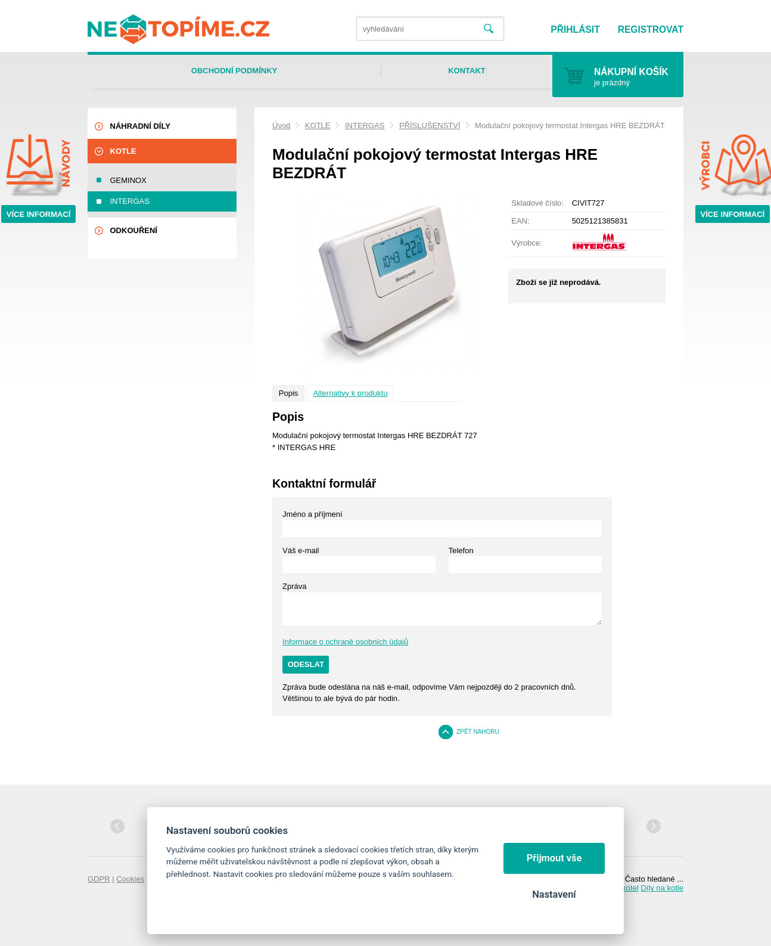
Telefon (461, 550)
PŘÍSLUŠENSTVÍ (430, 125)
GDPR (99, 878)
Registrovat (650, 29)
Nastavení (554, 894)
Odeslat (306, 664)
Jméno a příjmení (312, 514)
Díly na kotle (662, 887)
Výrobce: (526, 242)
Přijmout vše (554, 858)
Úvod (281, 125)
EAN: (520, 220)
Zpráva (294, 586)
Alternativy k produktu (350, 393)
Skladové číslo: (537, 202)
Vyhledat (488, 28)
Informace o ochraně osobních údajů (345, 641)
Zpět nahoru (477, 731)
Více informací (39, 214)
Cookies (130, 878)
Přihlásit (575, 29)
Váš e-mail (300, 550)
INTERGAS (364, 125)
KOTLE (318, 125)
